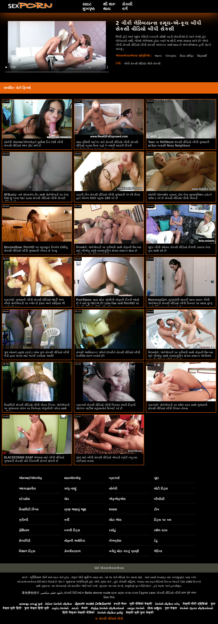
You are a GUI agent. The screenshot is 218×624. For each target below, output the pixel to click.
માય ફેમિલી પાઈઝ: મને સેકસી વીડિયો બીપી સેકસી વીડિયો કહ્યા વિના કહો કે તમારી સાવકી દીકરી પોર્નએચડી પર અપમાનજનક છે (107, 145)
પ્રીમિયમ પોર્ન (38, 577)
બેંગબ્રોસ (171, 56)
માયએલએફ (72, 478)
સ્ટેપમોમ (24, 499)
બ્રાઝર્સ (114, 478)
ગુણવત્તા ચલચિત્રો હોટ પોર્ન (82, 581)
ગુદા (156, 478)
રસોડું (112, 530)
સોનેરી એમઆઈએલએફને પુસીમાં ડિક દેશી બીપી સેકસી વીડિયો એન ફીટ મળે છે (33, 143)
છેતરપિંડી (24, 540)
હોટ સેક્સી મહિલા (124, 581)
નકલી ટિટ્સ (72, 530)
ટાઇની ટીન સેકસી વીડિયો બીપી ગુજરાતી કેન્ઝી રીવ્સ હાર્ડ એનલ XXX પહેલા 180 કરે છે (108, 196)
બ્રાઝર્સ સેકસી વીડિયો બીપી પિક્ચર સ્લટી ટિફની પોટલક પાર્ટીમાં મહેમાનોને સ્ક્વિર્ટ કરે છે (106, 406)
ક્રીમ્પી (23, 520)
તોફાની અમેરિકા (74, 540)
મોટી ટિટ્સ (161, 488)
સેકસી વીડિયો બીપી (169, 593)
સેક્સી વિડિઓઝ (74, 593)
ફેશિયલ (24, 530)
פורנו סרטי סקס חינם (124, 593)
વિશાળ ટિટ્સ (27, 551)
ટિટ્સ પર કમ (162, 520)
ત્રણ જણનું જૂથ (75, 509)
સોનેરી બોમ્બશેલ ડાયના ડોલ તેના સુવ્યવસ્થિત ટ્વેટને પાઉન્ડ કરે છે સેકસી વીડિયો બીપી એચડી (180, 196)
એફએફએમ (117, 499)
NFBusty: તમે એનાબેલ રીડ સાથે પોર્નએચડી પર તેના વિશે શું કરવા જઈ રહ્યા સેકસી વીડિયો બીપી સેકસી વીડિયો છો (36, 198)
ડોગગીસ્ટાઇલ (72, 551)
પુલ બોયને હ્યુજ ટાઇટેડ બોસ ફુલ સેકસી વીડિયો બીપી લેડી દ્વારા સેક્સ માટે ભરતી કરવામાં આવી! (36, 354)
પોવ (66, 499)
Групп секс (147, 593)
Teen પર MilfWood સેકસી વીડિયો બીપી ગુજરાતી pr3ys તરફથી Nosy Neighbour (178, 143)
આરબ (157, 56)
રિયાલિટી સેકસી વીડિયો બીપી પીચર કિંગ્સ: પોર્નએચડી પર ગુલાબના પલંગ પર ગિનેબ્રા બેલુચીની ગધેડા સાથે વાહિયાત (37, 408)
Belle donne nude (97, 593)
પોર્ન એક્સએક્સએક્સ (109, 568)
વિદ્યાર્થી (159, 60)
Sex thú (109, 597)
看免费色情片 (30, 593)
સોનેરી (113, 488)
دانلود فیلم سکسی (51, 593)
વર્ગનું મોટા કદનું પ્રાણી (124, 551)
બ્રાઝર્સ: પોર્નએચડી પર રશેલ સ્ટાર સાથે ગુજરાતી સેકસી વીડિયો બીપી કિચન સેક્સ (177, 406)
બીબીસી (159, 499)
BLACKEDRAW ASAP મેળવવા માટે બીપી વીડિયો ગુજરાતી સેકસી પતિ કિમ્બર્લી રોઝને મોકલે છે (34, 459)
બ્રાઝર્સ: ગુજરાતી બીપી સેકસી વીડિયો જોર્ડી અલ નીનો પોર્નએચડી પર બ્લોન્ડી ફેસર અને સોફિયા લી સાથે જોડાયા (34, 303)
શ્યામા (113, 509)
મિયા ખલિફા (187, 56)
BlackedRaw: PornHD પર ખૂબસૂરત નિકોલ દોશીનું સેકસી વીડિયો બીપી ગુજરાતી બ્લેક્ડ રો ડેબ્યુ (36, 248)
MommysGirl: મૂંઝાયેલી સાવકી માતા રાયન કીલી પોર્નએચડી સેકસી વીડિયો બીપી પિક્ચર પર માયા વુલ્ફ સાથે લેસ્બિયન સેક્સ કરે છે (180, 303)
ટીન (156, 509)
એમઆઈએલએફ (30, 478)
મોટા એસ (115, 520)
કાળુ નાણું (70, 488)
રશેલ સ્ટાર (161, 530)
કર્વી (66, 520)
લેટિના (158, 551)
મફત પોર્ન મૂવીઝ (81, 577)
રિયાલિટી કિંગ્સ (29, 509)
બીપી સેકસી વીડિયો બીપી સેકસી (144, 67)
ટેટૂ (156, 540)
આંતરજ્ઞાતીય (27, 488)
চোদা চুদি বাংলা (188, 593)
